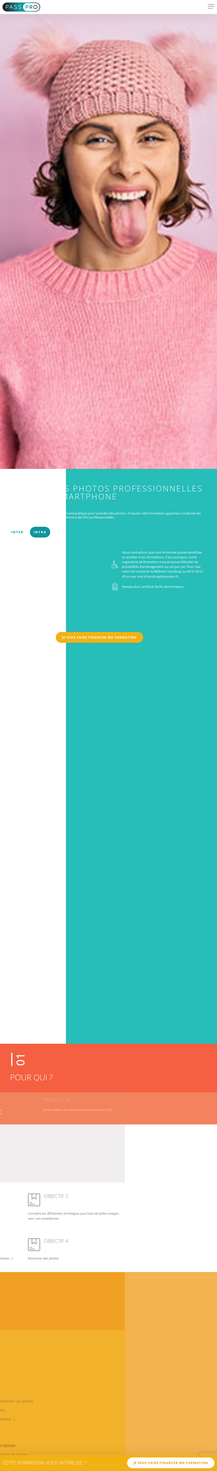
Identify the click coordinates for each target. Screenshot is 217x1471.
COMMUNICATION (24, 502)
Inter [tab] (17, 532)
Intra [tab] (40, 532)
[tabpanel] (108, 599)
